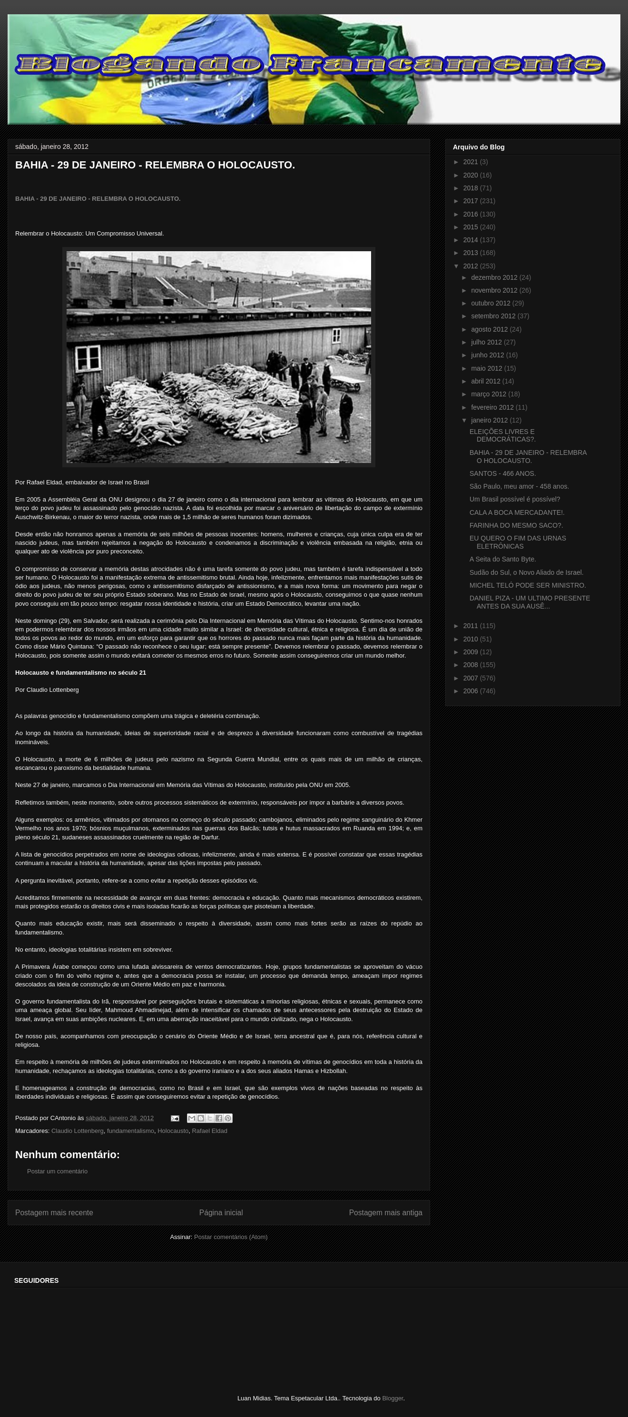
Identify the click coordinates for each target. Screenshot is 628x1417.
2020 (471, 175)
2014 (471, 240)
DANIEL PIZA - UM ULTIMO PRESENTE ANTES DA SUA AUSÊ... (530, 602)
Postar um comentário (57, 1171)
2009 (471, 652)
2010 (471, 639)
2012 (471, 266)
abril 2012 (486, 381)
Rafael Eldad (209, 1130)
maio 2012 (487, 368)
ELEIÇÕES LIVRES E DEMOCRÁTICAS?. (503, 435)
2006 (471, 691)
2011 (471, 626)
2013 (471, 252)
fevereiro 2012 (493, 407)
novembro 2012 (495, 290)
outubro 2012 (491, 303)
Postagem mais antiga (385, 1213)
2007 (471, 678)
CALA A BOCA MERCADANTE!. (517, 512)
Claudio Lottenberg (77, 1130)
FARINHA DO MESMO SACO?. (516, 525)
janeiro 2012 (490, 420)
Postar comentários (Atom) (231, 1236)
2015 (471, 227)
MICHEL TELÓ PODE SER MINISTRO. (528, 585)
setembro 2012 (494, 316)
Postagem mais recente (54, 1213)
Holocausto (172, 1130)
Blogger (392, 1398)
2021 (471, 162)
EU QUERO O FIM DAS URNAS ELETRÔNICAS (518, 542)
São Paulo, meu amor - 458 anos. (519, 486)
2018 (471, 188)
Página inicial (221, 1213)
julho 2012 (487, 342)
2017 (471, 201)
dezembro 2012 (495, 277)
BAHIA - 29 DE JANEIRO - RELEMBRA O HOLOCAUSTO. (98, 198)
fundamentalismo (130, 1130)
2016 (471, 214)
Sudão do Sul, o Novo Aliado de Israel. (527, 572)
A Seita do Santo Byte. (503, 559)
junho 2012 (488, 355)
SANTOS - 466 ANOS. (503, 473)
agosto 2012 (490, 329)
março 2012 (489, 394)
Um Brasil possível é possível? (515, 499)
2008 (471, 665)
